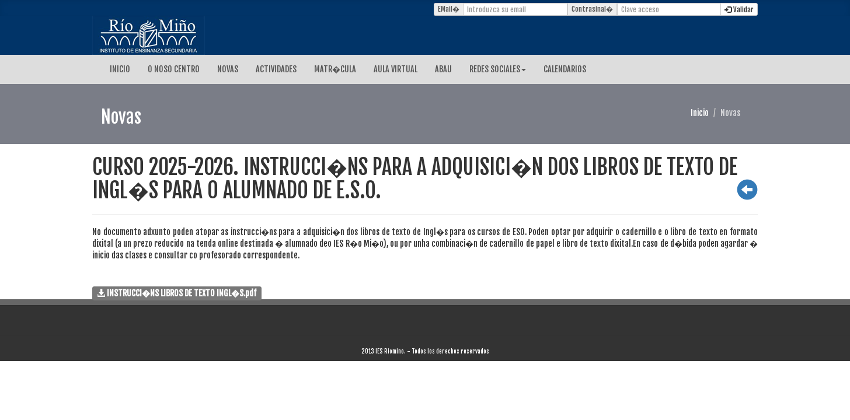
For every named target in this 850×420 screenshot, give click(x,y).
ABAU (443, 69)
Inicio (700, 113)
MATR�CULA (335, 69)
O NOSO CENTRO (174, 69)
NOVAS (227, 69)
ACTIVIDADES (276, 69)
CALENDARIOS (565, 69)
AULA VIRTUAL (395, 69)
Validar (739, 9)
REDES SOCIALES (497, 69)
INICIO (120, 69)
